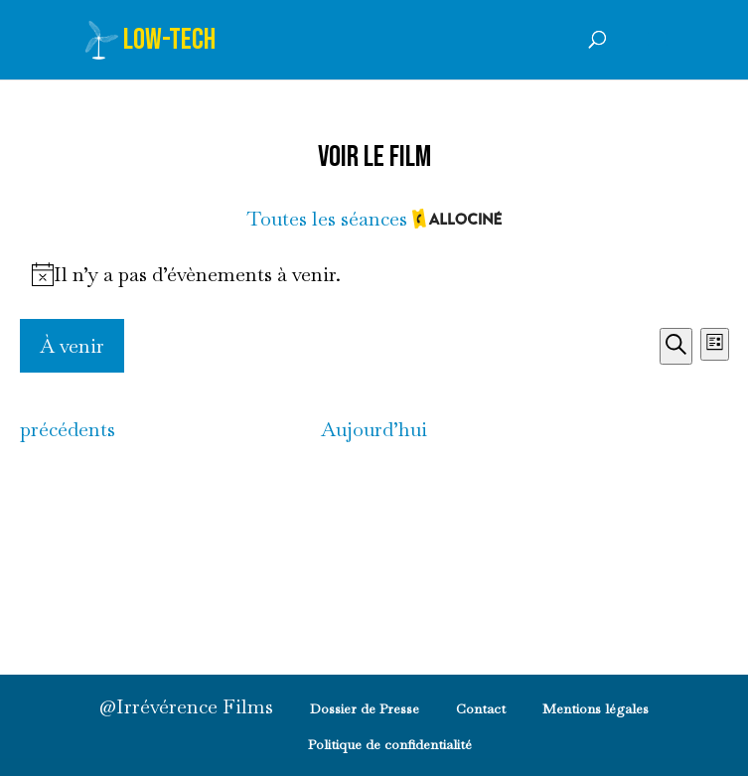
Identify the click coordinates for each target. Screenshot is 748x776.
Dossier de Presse (364, 708)
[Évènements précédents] (67, 429)
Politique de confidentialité (390, 744)
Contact (481, 708)
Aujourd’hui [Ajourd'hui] (374, 429)
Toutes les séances (374, 220)
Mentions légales (595, 708)
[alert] (374, 274)
